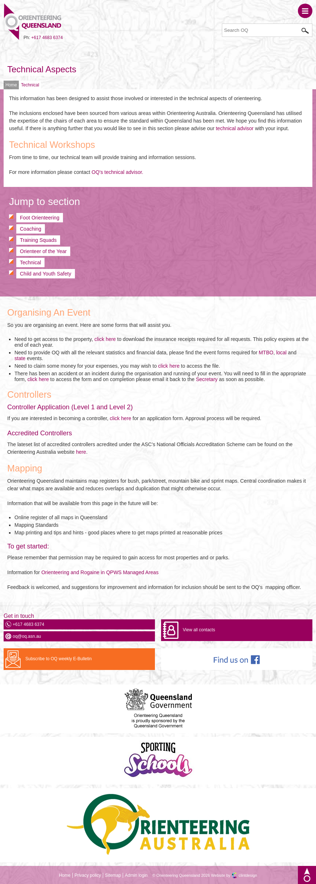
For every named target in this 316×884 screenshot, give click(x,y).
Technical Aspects (41, 69)
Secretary (207, 379)
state (19, 358)
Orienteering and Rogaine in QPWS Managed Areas (100, 572)
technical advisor (234, 128)
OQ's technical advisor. (117, 172)
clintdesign (248, 875)
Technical (30, 84)
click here (105, 339)
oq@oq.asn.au (27, 636)
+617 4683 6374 (47, 37)
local (281, 352)
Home (11, 84)
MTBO (266, 352)
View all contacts (199, 629)
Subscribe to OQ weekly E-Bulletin (58, 658)
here (81, 452)
